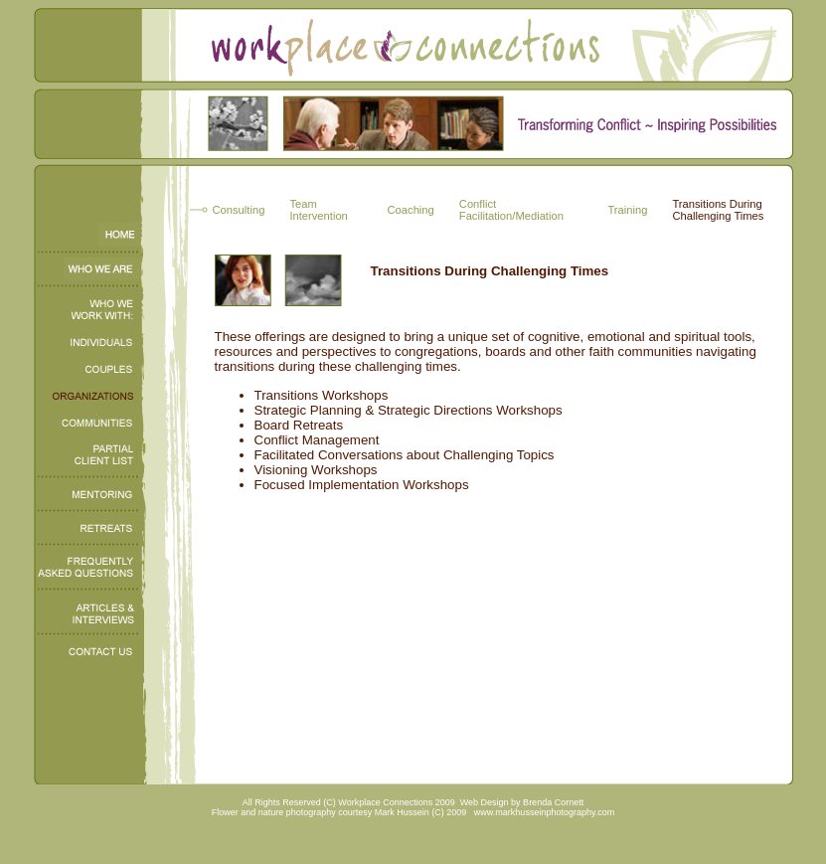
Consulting (239, 210)
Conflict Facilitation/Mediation (511, 210)
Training (627, 210)
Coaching (411, 210)
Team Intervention (318, 210)
